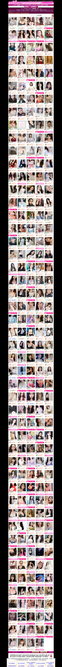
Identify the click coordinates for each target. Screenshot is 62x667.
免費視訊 (51, 25)
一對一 (16, 25)
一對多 (16, 297)
